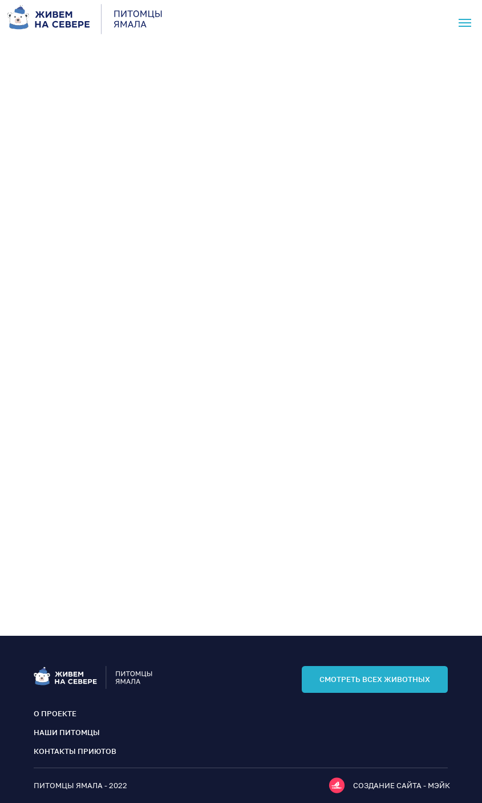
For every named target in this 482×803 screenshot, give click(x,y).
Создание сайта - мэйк (401, 785)
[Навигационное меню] (465, 23)
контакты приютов (75, 751)
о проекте (55, 713)
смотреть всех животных (374, 679)
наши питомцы (67, 732)
